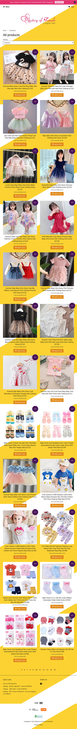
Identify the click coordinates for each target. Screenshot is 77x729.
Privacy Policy (38, 725)
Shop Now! (59, 2)
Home (4, 30)
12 (44, 670)
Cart (71, 7)
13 (47, 670)
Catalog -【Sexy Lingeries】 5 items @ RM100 (17, 686)
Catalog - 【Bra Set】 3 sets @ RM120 (15, 689)
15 (55, 670)
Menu (6, 7)
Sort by (5, 39)
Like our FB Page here (10, 683)
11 (40, 670)
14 (51, 670)
